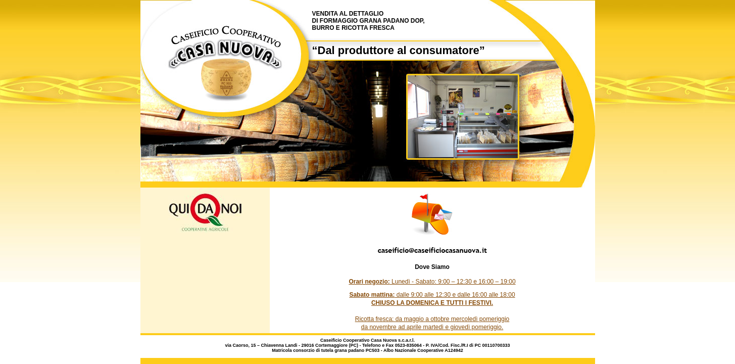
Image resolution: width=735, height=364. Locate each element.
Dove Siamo (432, 266)
